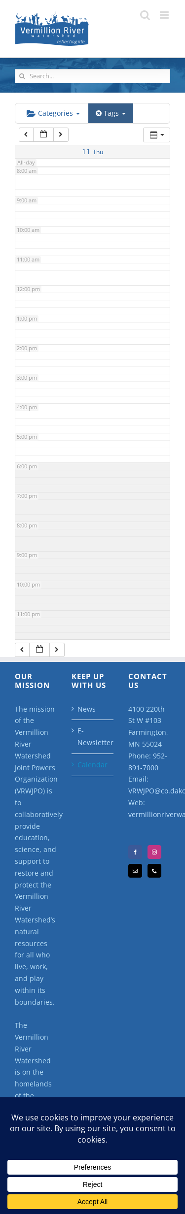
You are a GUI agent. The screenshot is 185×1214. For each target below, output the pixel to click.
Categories (53, 113)
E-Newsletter (93, 736)
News (86, 709)
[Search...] (92, 76)
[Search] (22, 76)
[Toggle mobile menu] (165, 15)
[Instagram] (154, 852)
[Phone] (154, 871)
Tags (111, 113)
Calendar (92, 764)
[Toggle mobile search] (145, 15)
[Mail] (135, 871)
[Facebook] (135, 852)
